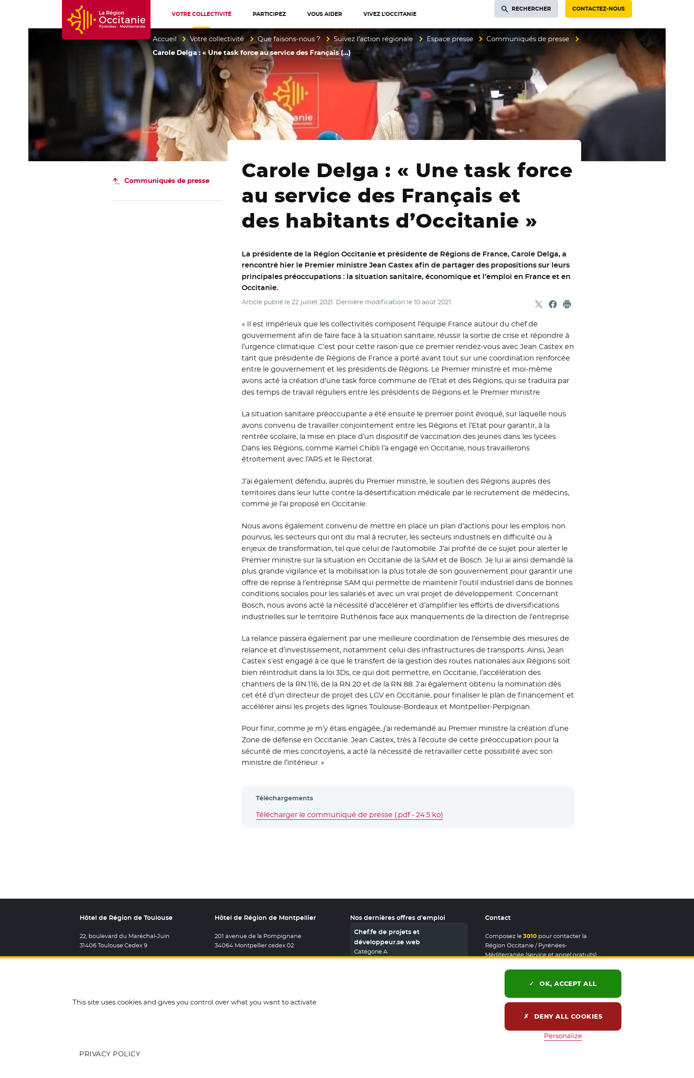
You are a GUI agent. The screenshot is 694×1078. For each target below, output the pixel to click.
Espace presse (450, 39)
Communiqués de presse (527, 39)
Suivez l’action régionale (373, 39)
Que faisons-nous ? (289, 39)
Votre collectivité (217, 39)
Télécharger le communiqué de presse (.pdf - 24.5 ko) (349, 814)
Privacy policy (109, 1054)
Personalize (563, 1035)
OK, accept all (563, 984)
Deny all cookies (563, 1016)
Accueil (165, 39)
